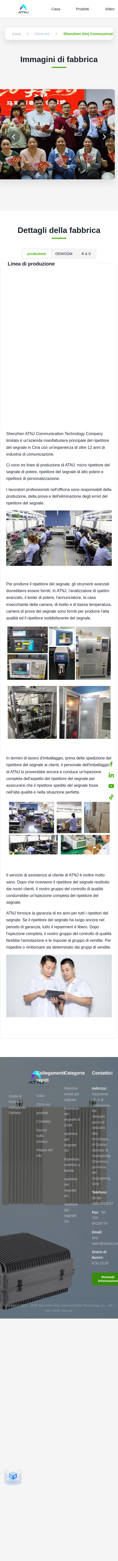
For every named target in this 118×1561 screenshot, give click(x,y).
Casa (56, 9)
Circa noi (43, 1104)
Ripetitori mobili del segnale (71, 1094)
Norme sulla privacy (41, 1135)
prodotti (42, 1113)
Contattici (43, 1121)
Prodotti (82, 9)
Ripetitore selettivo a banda (72, 1165)
